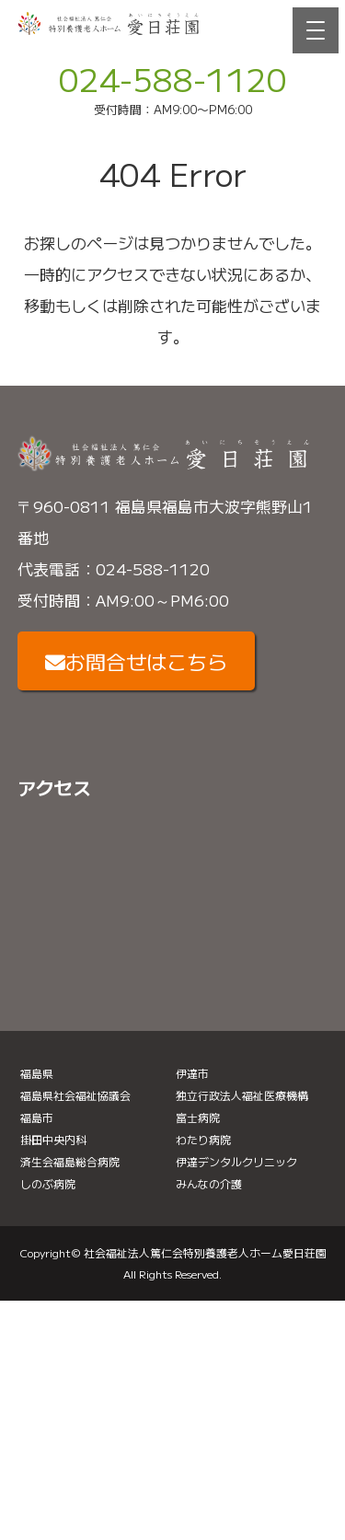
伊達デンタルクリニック (236, 1161)
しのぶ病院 (47, 1183)
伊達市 (192, 1073)
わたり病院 (203, 1139)
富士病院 (198, 1117)
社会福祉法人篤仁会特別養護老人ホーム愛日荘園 (205, 1252)
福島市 (36, 1117)
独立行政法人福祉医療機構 (242, 1095)
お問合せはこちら (136, 661)
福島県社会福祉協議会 (75, 1095)
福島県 (36, 1073)
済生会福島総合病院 (70, 1161)
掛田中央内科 (53, 1139)
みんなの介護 (209, 1183)
